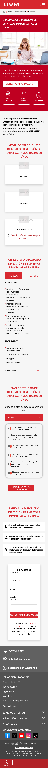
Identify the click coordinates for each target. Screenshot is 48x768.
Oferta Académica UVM (16, 12)
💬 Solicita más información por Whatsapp (24, 237)
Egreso (34, 275)
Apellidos (15, 581)
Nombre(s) (15, 572)
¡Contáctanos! (24, 570)
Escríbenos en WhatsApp (22, 667)
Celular (13, 597)
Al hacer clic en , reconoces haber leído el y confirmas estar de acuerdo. (25, 628)
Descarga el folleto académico (19, 488)
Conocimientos (13, 282)
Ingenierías (8, 691)
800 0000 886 (16, 650)
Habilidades (11, 341)
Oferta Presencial (12, 706)
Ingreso (13, 275)
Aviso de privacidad (24, 747)
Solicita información (20, 84)
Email (13, 589)
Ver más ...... (33, 12)
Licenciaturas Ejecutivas (15, 700)
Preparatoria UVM (11, 682)
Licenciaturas (9, 686)
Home (5, 11)
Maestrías (7, 696)
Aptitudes (10, 370)
